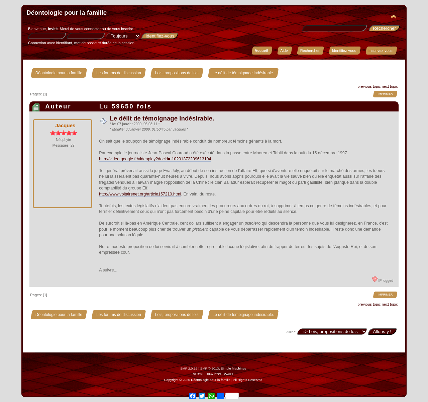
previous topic (369, 86)
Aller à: (292, 332)
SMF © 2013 (209, 368)
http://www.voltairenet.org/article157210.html (140, 194)
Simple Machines (233, 368)
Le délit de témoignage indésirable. (162, 118)
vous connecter (88, 29)
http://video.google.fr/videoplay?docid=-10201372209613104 (155, 159)
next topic (390, 86)
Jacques (65, 125)
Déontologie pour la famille (66, 12)
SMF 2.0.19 (189, 368)
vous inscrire (122, 29)
